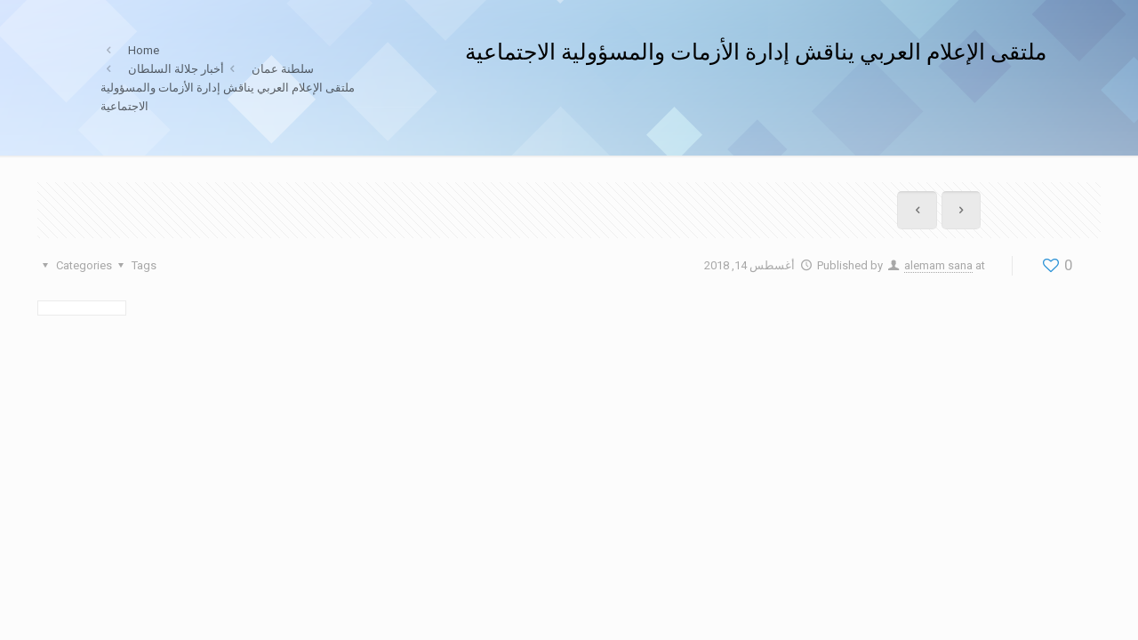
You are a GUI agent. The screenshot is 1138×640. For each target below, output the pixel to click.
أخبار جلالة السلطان (176, 69)
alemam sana (938, 265)
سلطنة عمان (283, 69)
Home (143, 50)
